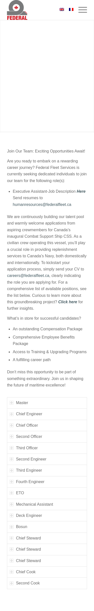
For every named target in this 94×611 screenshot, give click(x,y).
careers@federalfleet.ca (28, 275)
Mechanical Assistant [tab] (31, 504)
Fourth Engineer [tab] (27, 482)
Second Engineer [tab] (28, 459)
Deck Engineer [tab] (26, 515)
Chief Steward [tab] (25, 538)
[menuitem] (80, 10)
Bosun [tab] (18, 527)
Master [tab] (19, 403)
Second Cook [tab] (25, 583)
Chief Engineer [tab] (26, 414)
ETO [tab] (17, 493)
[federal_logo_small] (39, 10)
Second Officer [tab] (26, 436)
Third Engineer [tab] (26, 470)
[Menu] (80, 10)
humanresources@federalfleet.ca (42, 204)
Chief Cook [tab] (22, 572)
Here (81, 191)
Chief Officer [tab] (24, 425)
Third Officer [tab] (24, 448)
